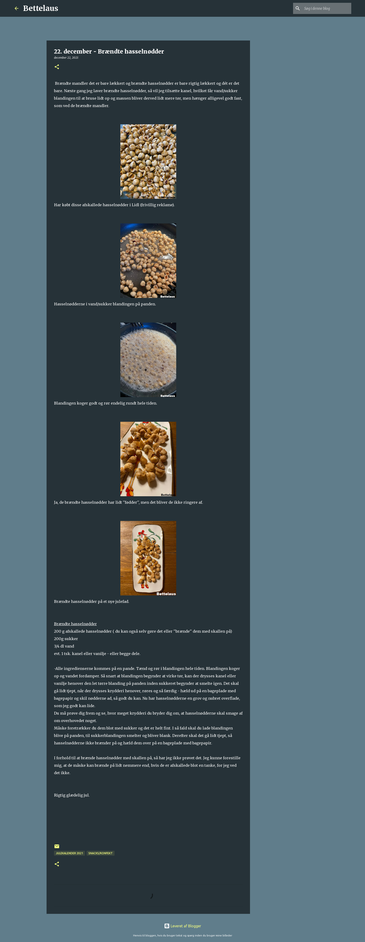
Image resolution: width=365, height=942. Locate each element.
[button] (57, 67)
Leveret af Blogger (182, 926)
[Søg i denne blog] (326, 8)
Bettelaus (40, 8)
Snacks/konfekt (100, 853)
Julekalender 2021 (69, 853)
